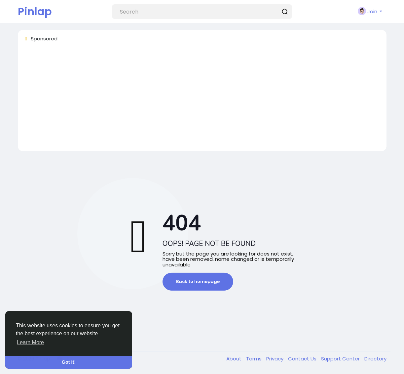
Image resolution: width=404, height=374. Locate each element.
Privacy (275, 358)
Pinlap (35, 11)
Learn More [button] (30, 342)
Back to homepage (198, 281)
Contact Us (303, 358)
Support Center (341, 358)
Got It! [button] (69, 362)
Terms (254, 358)
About (234, 358)
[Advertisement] (202, 99)
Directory (375, 358)
